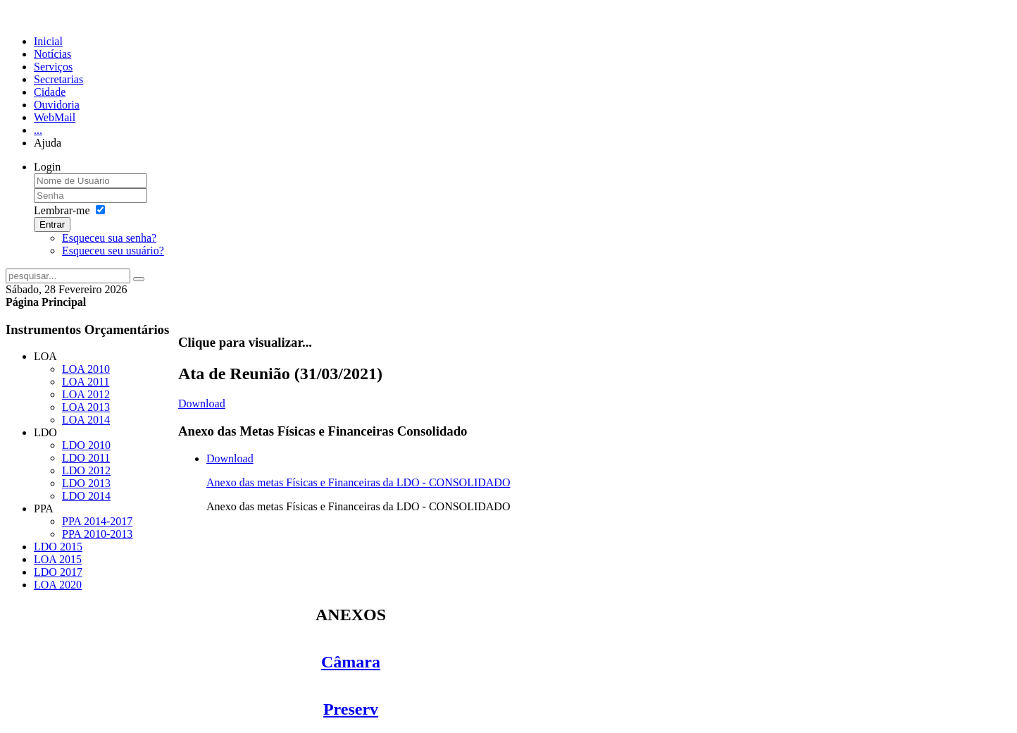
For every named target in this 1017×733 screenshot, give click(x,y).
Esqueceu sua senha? (109, 238)
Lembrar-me (62, 210)
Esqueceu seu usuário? (113, 251)
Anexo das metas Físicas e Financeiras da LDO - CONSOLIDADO (358, 482)
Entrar (52, 224)
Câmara (350, 662)
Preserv (350, 709)
